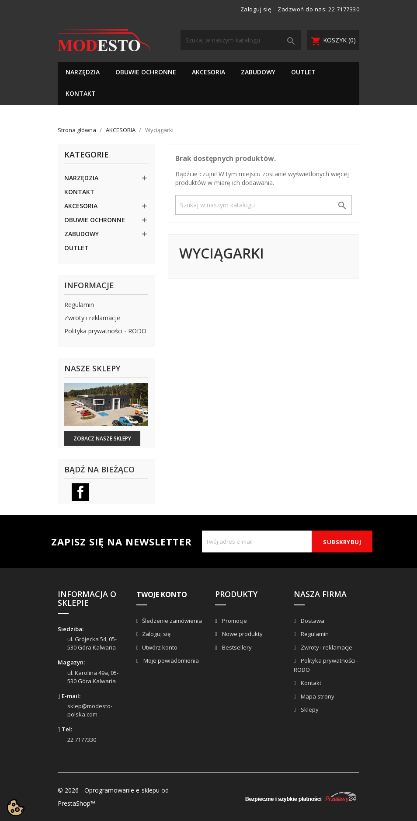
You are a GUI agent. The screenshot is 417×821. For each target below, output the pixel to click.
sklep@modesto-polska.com (89, 710)
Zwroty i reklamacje (92, 318)
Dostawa (311, 621)
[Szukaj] (241, 40)
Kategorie (86, 155)
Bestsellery (236, 647)
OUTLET (303, 72)
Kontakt (310, 683)
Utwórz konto (159, 647)
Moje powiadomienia (170, 660)
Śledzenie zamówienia (172, 621)
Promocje (234, 621)
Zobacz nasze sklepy (102, 438)
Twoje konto (161, 594)
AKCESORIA (208, 72)
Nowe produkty (242, 634)
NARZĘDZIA (83, 72)
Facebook (80, 492)
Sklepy (309, 709)
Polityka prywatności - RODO (105, 331)
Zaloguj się (156, 634)
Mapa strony (316, 696)
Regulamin (79, 304)
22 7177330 (343, 9)
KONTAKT (81, 93)
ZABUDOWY (258, 72)
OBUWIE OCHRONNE (145, 72)
